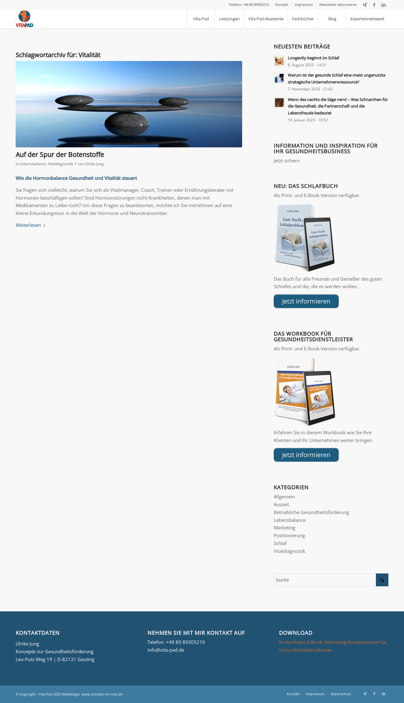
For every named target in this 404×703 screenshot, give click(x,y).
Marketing (284, 527)
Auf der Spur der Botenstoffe (60, 154)
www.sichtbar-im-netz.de (102, 694)
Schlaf (280, 543)
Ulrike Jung (94, 163)
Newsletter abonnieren (338, 4)
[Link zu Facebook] (374, 4)
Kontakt (281, 4)
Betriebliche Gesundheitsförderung (311, 512)
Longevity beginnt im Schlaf (313, 58)
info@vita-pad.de (165, 650)
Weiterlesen (31, 225)
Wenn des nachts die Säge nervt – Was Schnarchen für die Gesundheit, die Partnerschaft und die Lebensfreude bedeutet (338, 106)
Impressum (304, 4)
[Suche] (331, 579)
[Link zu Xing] (364, 4)
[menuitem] (282, 4)
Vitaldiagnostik (60, 163)
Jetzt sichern (287, 160)
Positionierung (289, 535)
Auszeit (281, 504)
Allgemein (284, 496)
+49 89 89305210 (185, 642)
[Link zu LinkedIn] (383, 4)
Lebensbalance (33, 163)
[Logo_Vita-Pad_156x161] (25, 18)
